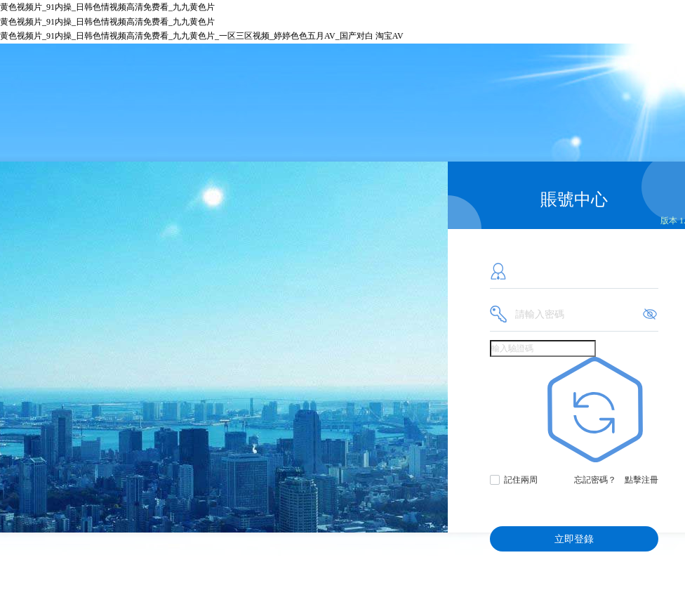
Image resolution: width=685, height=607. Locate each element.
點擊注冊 (641, 480)
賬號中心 (574, 199)
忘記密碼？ (595, 480)
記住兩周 (521, 480)
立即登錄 (574, 538)
